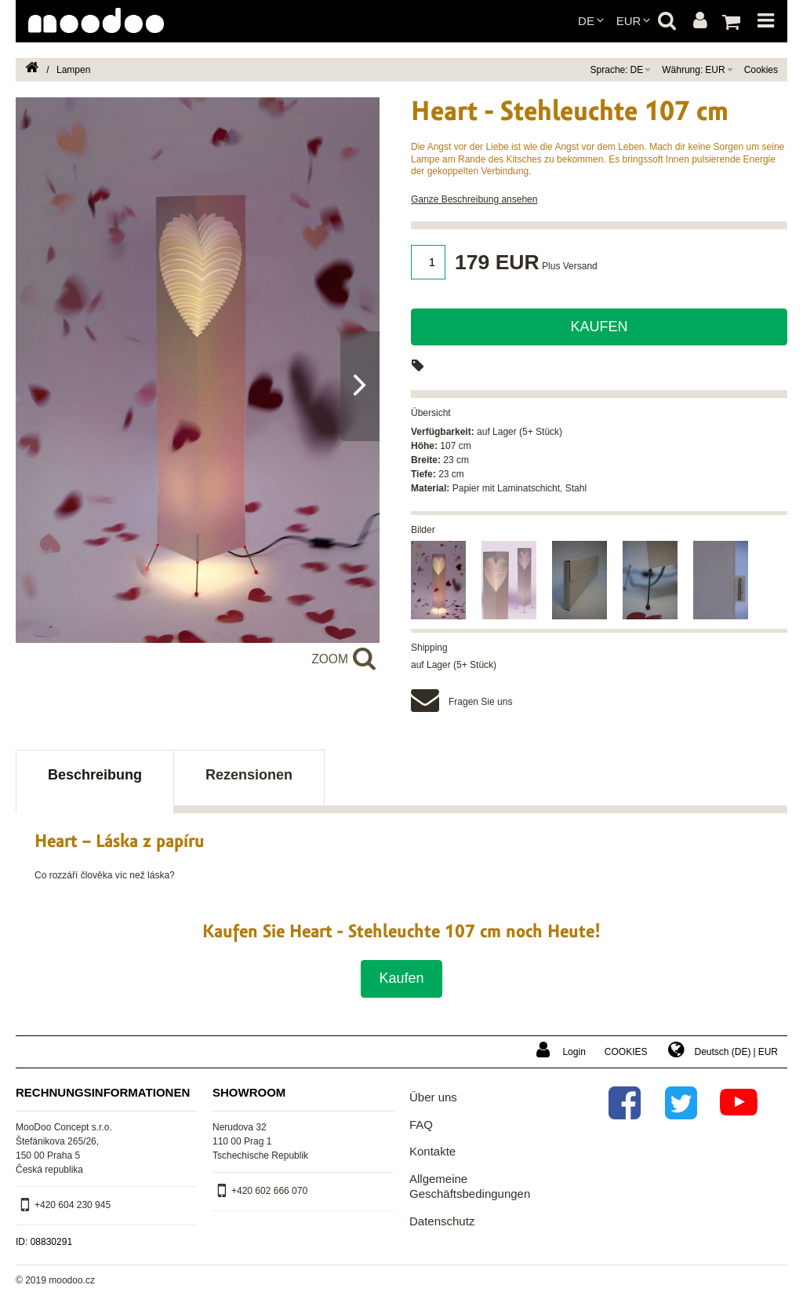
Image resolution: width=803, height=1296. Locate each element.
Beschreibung (95, 775)
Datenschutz (441, 1221)
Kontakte (432, 1151)
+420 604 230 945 (73, 1204)
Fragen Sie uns (480, 701)
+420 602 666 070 (269, 1190)
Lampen (73, 69)
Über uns (433, 1097)
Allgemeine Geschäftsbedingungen (469, 1186)
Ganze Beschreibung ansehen (474, 199)
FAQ (421, 1124)
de (586, 20)
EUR (628, 20)
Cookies (761, 69)
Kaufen (598, 326)
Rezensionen (248, 775)
